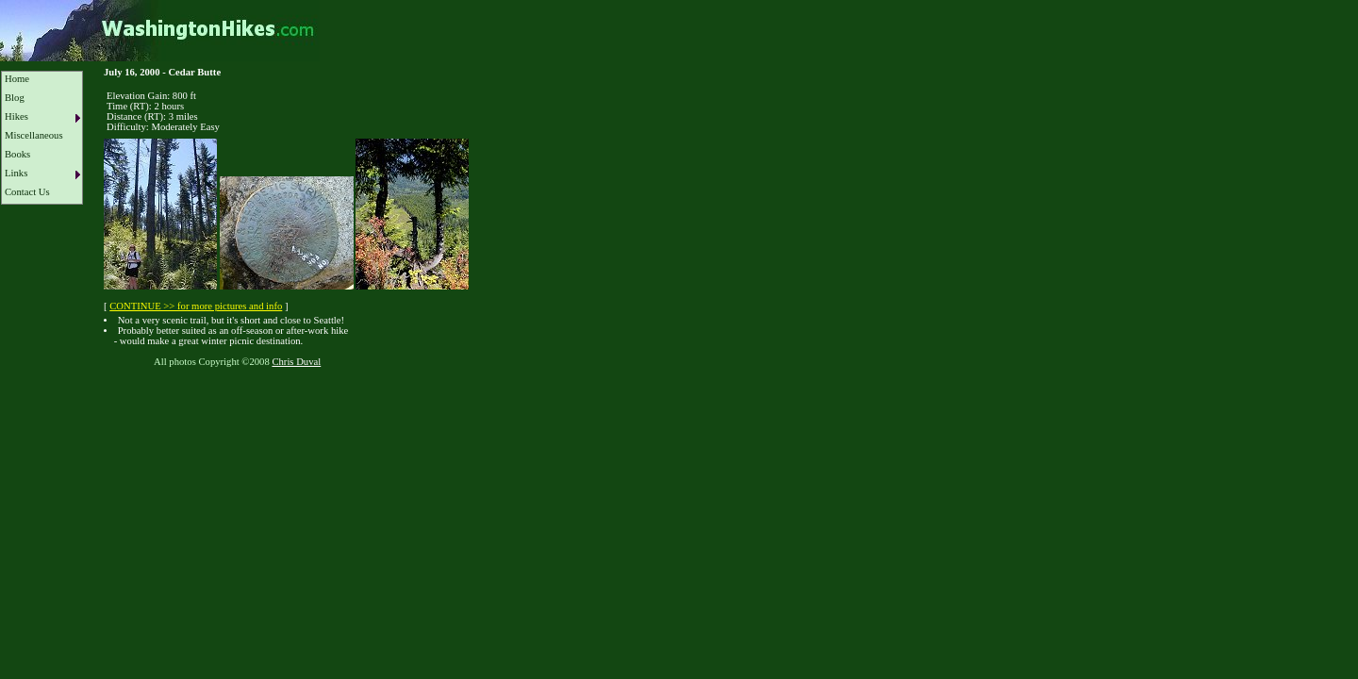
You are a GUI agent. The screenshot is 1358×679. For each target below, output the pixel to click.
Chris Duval (296, 361)
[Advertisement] (343, 422)
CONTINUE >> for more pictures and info (195, 306)
